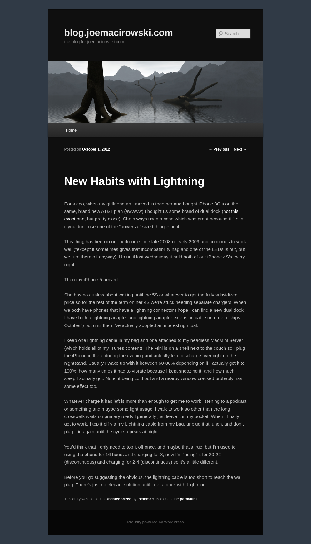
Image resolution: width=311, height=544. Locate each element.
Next (240, 149)
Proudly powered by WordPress (155, 522)
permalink (189, 499)
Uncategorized (118, 499)
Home (71, 130)
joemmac (145, 499)
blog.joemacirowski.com (118, 32)
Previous (219, 149)
